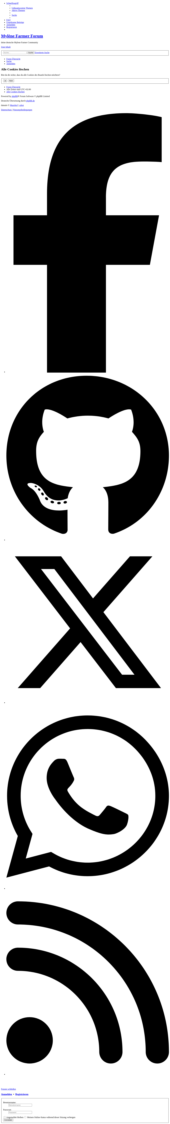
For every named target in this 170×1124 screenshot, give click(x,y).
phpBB (15, 96)
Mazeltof (14, 105)
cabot (21, 105)
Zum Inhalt (6, 47)
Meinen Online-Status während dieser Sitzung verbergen (49, 1117)
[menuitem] (22, 8)
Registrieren (21, 1094)
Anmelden (6, 1094)
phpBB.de (30, 101)
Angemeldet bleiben (13, 1117)
